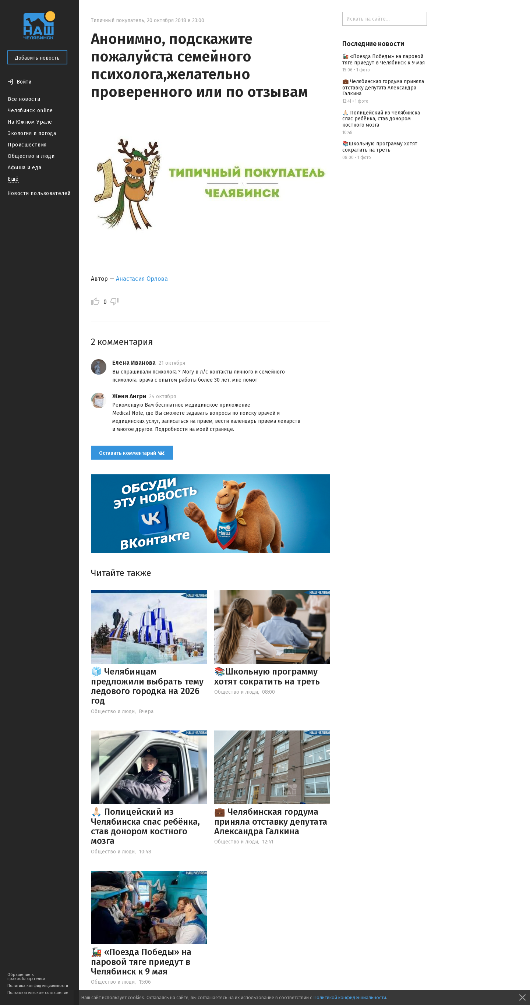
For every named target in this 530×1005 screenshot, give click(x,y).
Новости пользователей (39, 193)
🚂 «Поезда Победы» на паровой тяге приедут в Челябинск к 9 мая (141, 962)
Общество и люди (31, 156)
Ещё (13, 179)
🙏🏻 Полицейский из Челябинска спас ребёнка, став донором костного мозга (145, 826)
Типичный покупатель (117, 20)
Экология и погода (32, 133)
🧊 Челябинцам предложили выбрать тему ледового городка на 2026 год (147, 686)
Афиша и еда (24, 167)
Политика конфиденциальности (37, 986)
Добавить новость (37, 58)
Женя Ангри (129, 396)
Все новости (24, 99)
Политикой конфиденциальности (349, 997)
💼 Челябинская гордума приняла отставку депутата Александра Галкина (270, 821)
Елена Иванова (134, 362)
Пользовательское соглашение (37, 993)
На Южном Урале (30, 122)
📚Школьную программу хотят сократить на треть (267, 676)
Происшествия (27, 145)
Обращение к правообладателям (26, 977)
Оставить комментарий (132, 453)
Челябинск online (30, 110)
